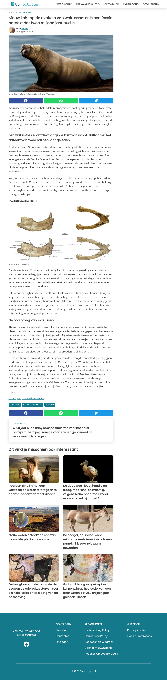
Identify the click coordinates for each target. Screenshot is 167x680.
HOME (12, 12)
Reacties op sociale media (101, 653)
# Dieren (14, 404)
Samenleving (131, 4)
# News (50, 404)
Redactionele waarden (99, 642)
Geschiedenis (151, 4)
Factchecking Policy (97, 630)
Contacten (62, 636)
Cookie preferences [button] (139, 636)
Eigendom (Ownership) (99, 648)
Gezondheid (111, 4)
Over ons (61, 630)
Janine (25, 28)
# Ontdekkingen (33, 404)
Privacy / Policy (136, 630)
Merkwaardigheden (88, 4)
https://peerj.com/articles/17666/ (26, 398)
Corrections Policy (96, 636)
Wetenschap (64, 4)
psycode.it (62, 642)
